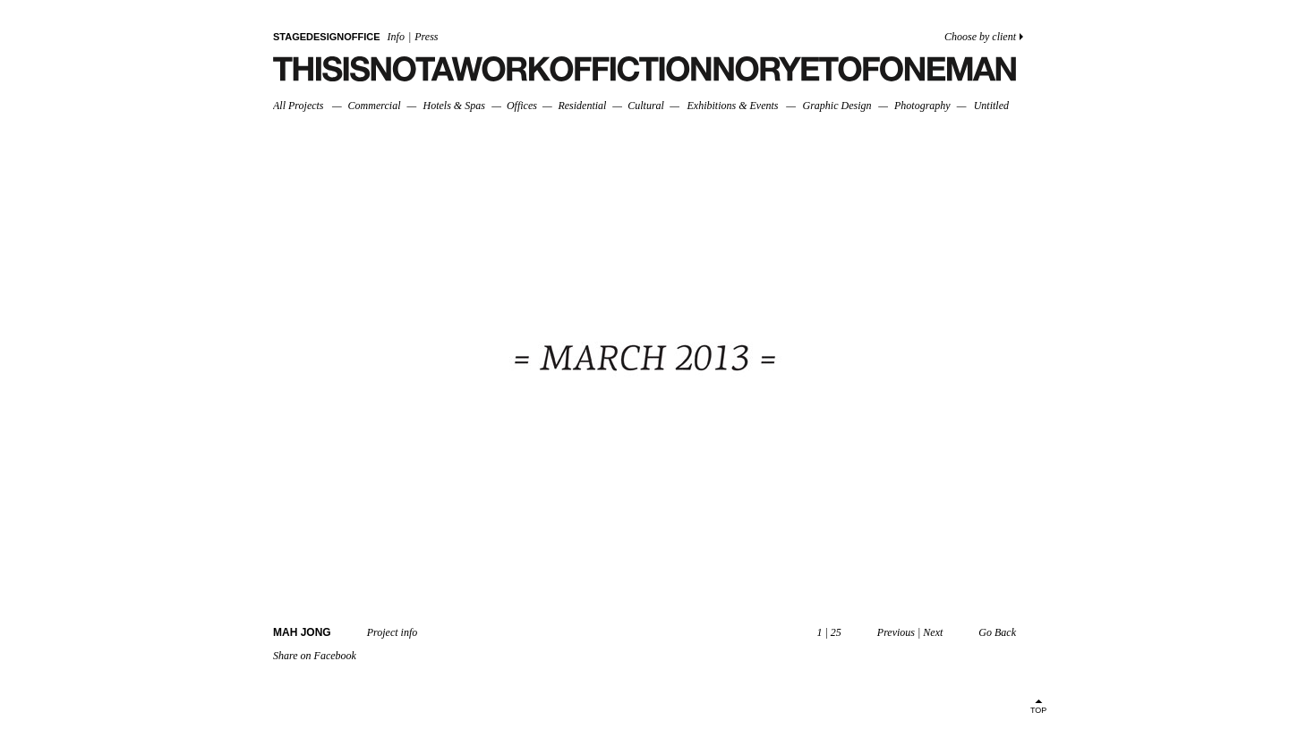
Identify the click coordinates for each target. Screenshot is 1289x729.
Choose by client (980, 36)
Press (426, 36)
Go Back (997, 632)
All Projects (298, 105)
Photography (922, 105)
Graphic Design (836, 105)
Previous (896, 632)
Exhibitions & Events (732, 105)
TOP (1038, 710)
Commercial (374, 105)
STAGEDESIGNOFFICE (326, 36)
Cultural (645, 105)
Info (396, 36)
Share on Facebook (314, 655)
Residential (582, 105)
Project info (392, 632)
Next (933, 632)
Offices (522, 105)
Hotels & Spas (454, 105)
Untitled (991, 105)
